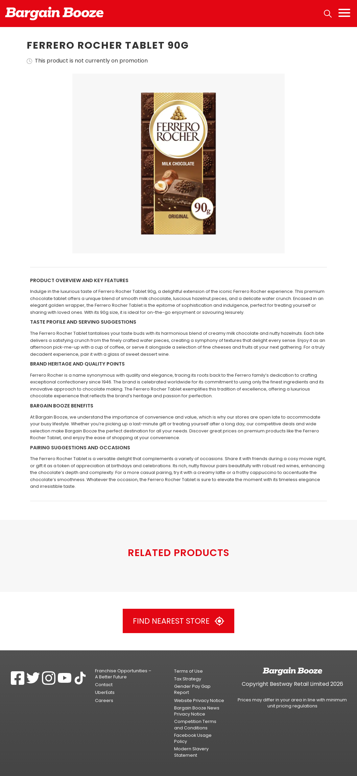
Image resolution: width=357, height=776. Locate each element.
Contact (104, 684)
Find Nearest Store (178, 621)
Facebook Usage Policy (193, 738)
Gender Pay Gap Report (192, 689)
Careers (104, 700)
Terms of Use (188, 671)
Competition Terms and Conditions (195, 724)
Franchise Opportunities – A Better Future (123, 674)
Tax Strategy (187, 679)
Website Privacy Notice (199, 700)
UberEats (105, 692)
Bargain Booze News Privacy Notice (196, 711)
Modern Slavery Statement (191, 752)
